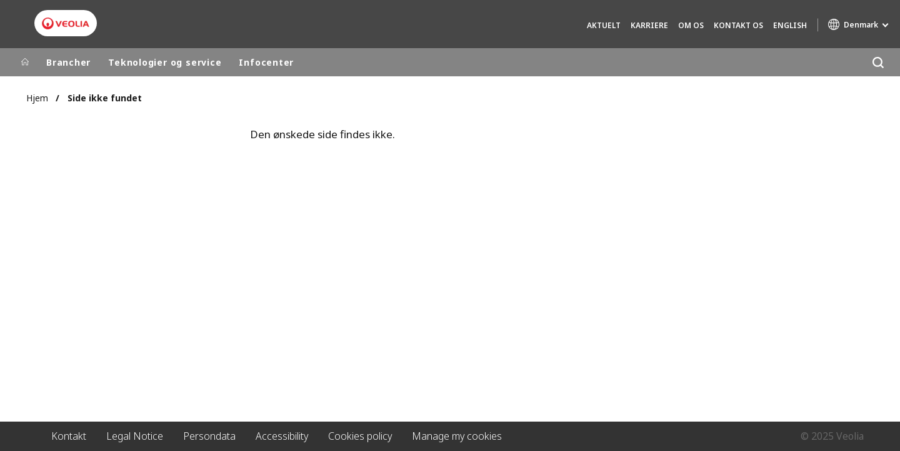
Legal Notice (134, 436)
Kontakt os (738, 25)
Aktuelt (604, 25)
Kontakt (68, 436)
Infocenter (266, 62)
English (790, 25)
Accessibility (282, 436)
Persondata (209, 436)
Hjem (37, 98)
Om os (691, 25)
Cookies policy (360, 436)
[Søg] (878, 62)
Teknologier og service (164, 62)
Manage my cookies (457, 436)
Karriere (649, 25)
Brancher (68, 62)
